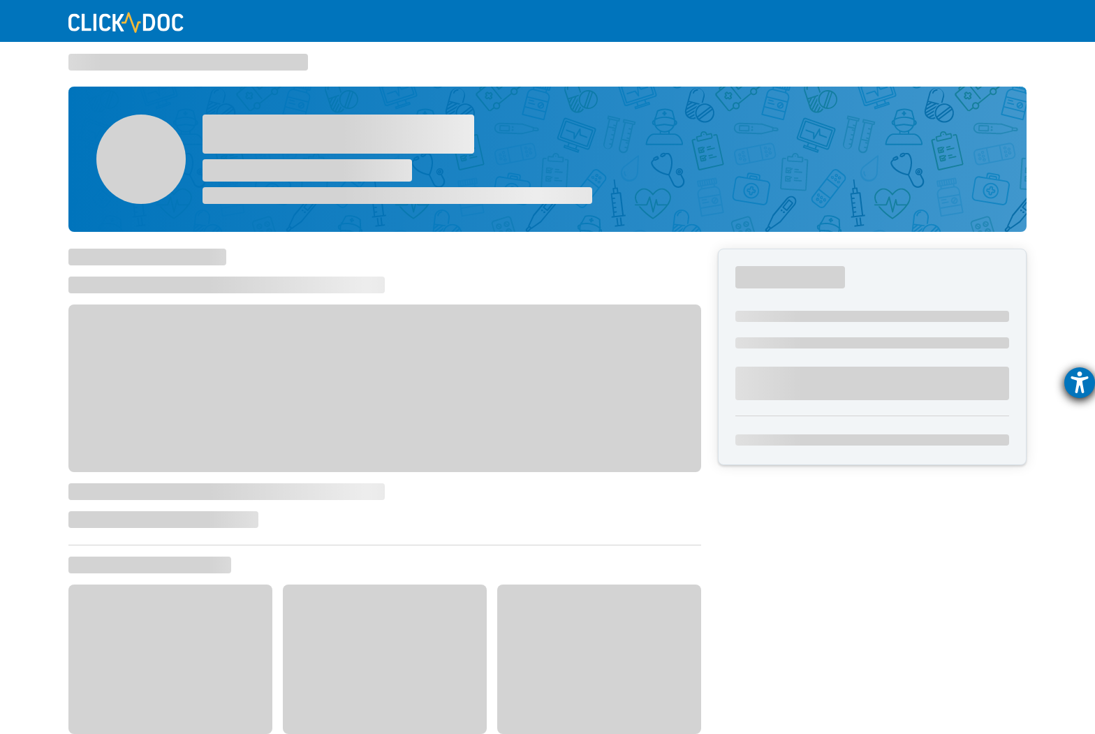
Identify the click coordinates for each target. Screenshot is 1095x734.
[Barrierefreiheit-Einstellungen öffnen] (1079, 382)
